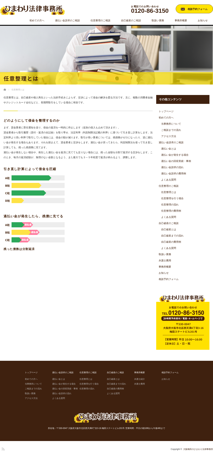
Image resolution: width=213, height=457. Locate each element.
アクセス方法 (168, 136)
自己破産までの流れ (172, 235)
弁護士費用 (165, 260)
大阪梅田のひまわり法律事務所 (198, 449)
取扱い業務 (158, 20)
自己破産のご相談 (131, 20)
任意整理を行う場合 (172, 198)
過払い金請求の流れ (172, 167)
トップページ (166, 111)
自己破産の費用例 (171, 241)
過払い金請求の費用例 (173, 173)
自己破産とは (168, 229)
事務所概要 (181, 20)
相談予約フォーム (197, 9)
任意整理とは (168, 192)
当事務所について (171, 123)
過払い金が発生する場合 (175, 154)
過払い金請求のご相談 (67, 20)
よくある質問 (168, 179)
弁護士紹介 (139, 379)
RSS (2, 448)
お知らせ (203, 20)
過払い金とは (168, 148)
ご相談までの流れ (171, 130)
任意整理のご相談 (100, 20)
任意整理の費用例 (171, 210)
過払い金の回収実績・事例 (176, 161)
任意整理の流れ (170, 204)
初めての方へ (36, 20)
